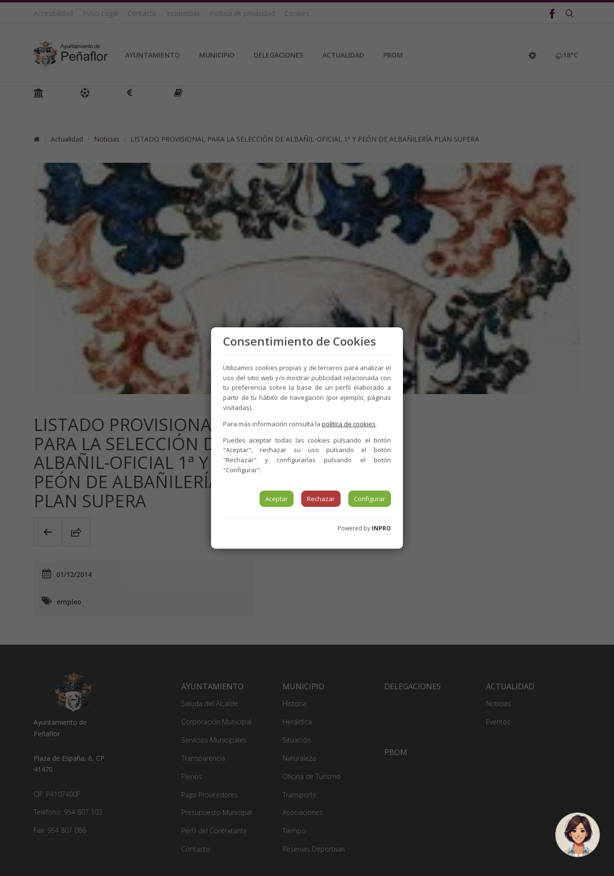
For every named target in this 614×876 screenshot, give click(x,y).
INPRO (381, 528)
